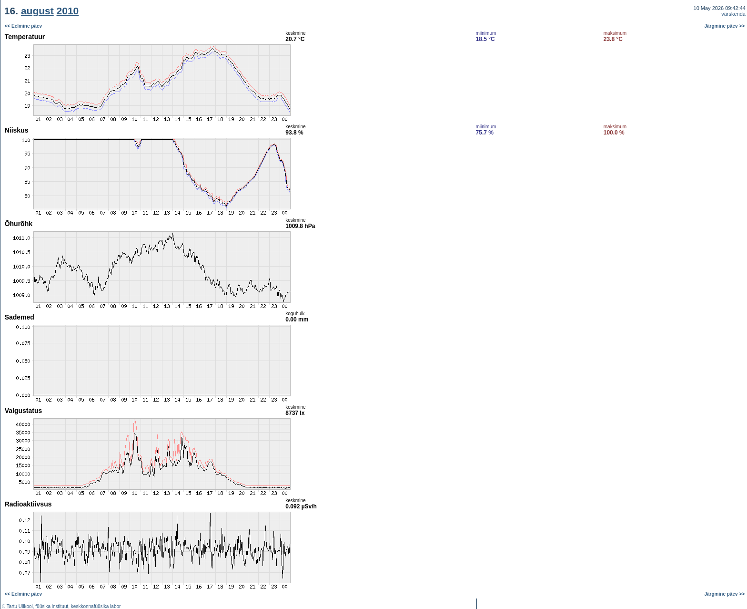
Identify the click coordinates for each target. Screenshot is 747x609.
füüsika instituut (51, 606)
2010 (68, 10)
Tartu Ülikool (20, 606)
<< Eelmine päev (23, 26)
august (37, 10)
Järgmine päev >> (725, 26)
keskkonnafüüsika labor (96, 606)
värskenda (733, 14)
